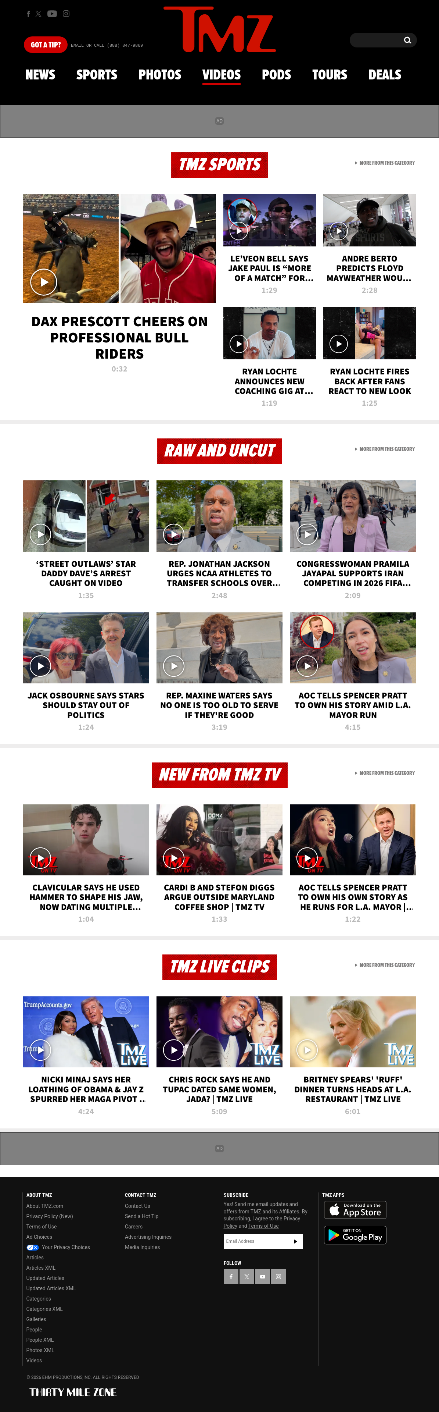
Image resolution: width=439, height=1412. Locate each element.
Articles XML (41, 1268)
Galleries (36, 1319)
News (40, 75)
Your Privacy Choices (58, 1247)
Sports (96, 75)
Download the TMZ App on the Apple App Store (355, 1210)
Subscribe (295, 1241)
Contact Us (137, 1206)
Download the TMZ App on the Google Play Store (355, 1235)
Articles (35, 1257)
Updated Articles (45, 1278)
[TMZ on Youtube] (52, 13)
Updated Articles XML (51, 1288)
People (34, 1330)
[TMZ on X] (39, 13)
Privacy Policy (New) (49, 1216)
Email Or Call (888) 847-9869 (107, 45)
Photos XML (40, 1350)
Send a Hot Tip (141, 1216)
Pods (276, 75)
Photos (159, 75)
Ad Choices (39, 1237)
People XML (40, 1340)
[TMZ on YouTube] (262, 1276)
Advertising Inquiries (148, 1237)
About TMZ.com (45, 1206)
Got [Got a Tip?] (46, 45)
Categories (38, 1299)
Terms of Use (41, 1227)
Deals (384, 75)
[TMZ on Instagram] (66, 13)
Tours (329, 75)
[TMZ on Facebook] (28, 13)
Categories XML (44, 1309)
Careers (134, 1227)
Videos (221, 75)
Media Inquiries (142, 1247)
